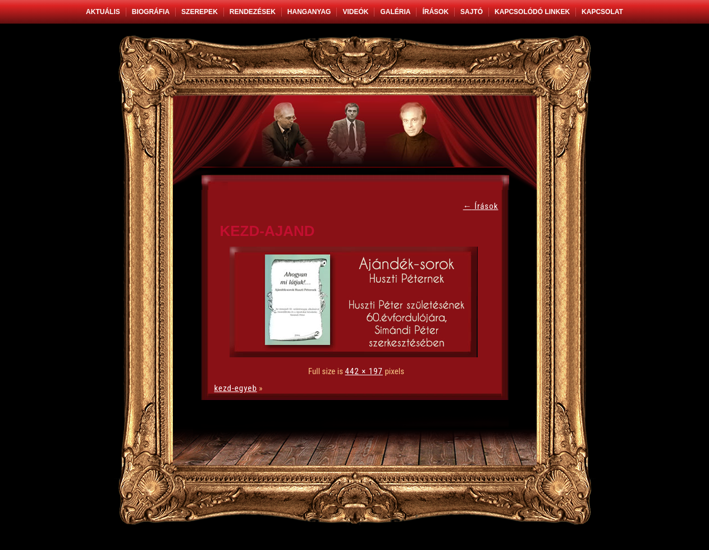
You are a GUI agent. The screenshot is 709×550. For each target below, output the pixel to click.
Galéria (395, 12)
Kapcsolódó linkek (532, 12)
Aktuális (103, 12)
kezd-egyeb (235, 388)
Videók (355, 12)
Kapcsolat (602, 12)
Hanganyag (309, 12)
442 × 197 (364, 371)
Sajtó (471, 12)
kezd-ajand (267, 230)
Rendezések (253, 12)
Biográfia (151, 12)
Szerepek (199, 12)
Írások (435, 12)
